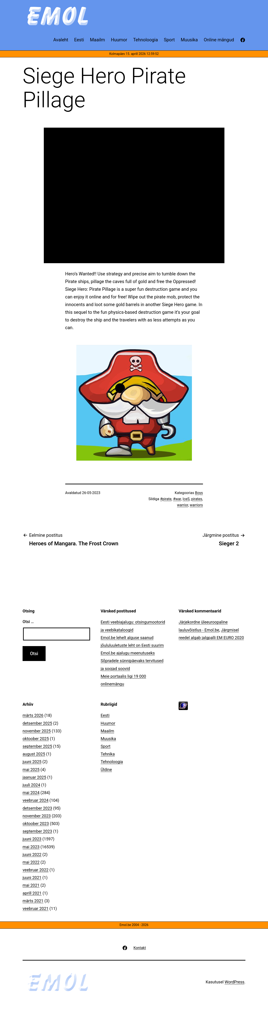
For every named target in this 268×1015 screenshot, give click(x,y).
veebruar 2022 (36, 869)
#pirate (165, 499)
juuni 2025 (32, 761)
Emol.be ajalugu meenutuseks (128, 653)
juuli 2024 (31, 785)
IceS (186, 499)
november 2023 (37, 815)
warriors (196, 505)
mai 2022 (31, 862)
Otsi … (28, 621)
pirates (196, 499)
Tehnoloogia (112, 761)
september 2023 (37, 831)
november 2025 (37, 731)
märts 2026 (33, 715)
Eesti (105, 715)
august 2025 (34, 754)
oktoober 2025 (36, 738)
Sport (106, 746)
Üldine (106, 769)
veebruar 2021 (36, 908)
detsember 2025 (37, 723)
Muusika (108, 738)
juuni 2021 (32, 877)
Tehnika (108, 754)
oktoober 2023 (36, 823)
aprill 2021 (32, 893)
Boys (199, 493)
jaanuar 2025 (34, 777)
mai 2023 (31, 846)
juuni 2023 (32, 839)
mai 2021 (31, 885)
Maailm (107, 731)
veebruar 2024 (36, 800)
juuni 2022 (32, 854)
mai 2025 (31, 769)
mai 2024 (31, 792)
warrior (182, 505)
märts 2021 (33, 900)
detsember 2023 (37, 808)
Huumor (108, 723)
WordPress (234, 982)
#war (177, 499)
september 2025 (37, 746)
